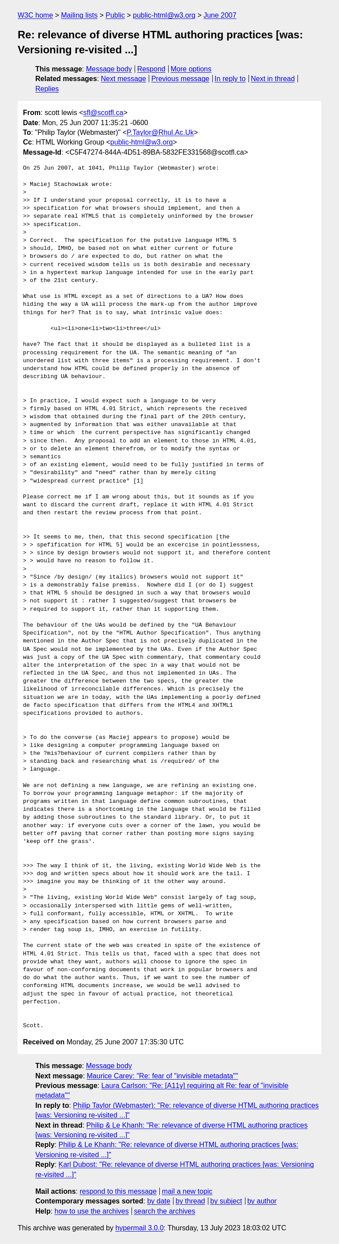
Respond (151, 69)
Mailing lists (79, 15)
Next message (123, 78)
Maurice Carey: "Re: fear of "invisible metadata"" (162, 1076)
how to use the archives (92, 1211)
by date (158, 1201)
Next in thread (273, 78)
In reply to (230, 78)
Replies (47, 89)
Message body (109, 69)
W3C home (35, 15)
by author (262, 1201)
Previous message (180, 78)
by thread (190, 1201)
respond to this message (117, 1191)
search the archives (165, 1211)
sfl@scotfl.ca (103, 112)
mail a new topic (187, 1191)
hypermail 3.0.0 (139, 1228)
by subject (226, 1201)
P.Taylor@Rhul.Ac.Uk (160, 132)
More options (191, 69)
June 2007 (220, 15)
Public (115, 15)
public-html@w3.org (164, 15)
